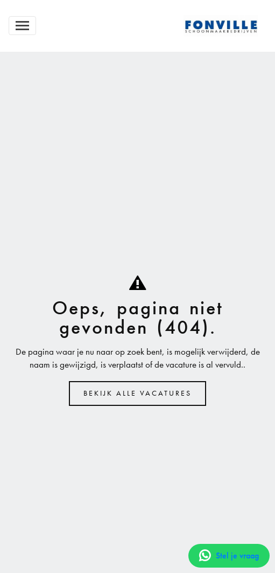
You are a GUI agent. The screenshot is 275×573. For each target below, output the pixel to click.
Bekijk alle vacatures (137, 393)
